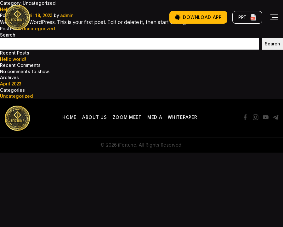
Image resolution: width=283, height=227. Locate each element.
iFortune (127, 145)
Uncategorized (16, 96)
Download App (198, 17)
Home (69, 117)
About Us (94, 117)
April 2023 (10, 84)
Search (7, 35)
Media (154, 117)
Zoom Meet (127, 117)
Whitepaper (182, 117)
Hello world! (13, 59)
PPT (247, 17)
